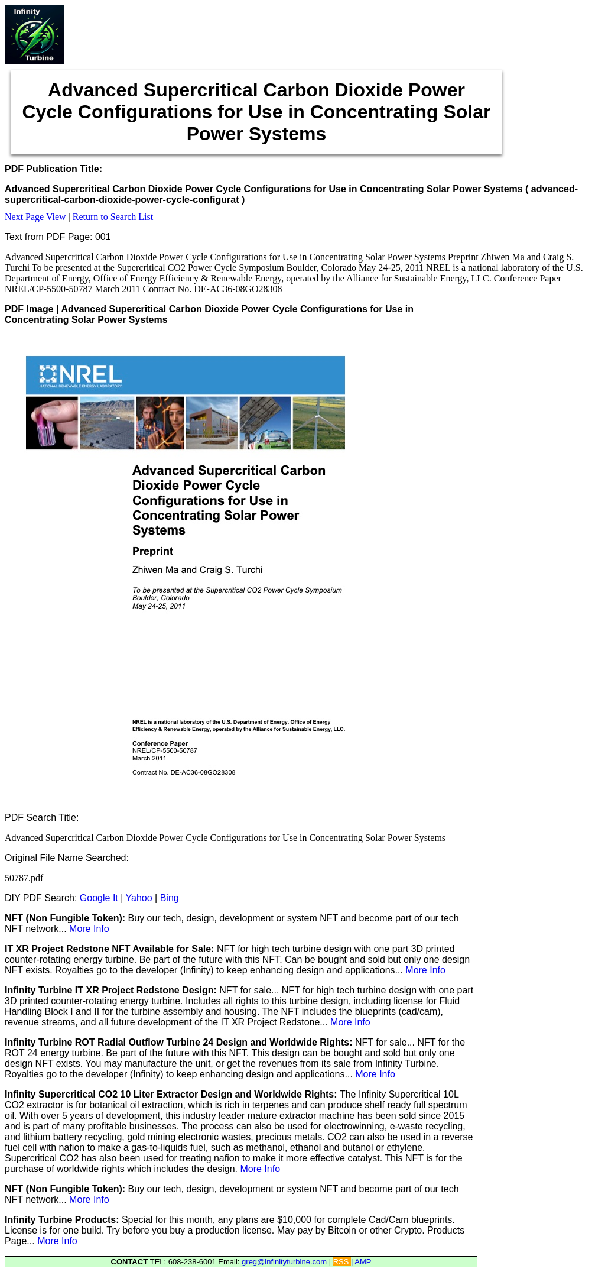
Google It (99, 898)
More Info (89, 929)
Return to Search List (113, 217)
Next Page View (35, 217)
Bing (169, 898)
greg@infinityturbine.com (285, 1261)
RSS (342, 1261)
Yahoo (139, 898)
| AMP (361, 1261)
